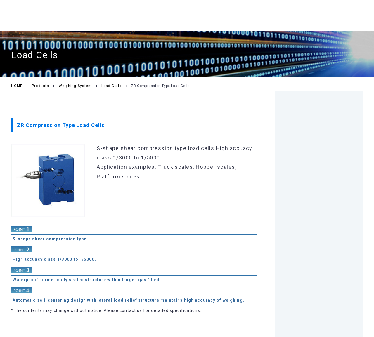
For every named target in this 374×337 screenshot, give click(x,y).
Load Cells (111, 86)
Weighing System (75, 86)
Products (40, 86)
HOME (16, 86)
